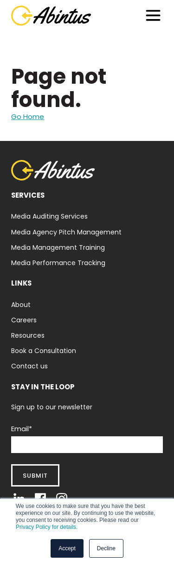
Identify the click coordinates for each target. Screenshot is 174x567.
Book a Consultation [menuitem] (43, 350)
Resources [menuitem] (28, 335)
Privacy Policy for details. (46, 527)
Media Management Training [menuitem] (58, 247)
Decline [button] (106, 548)
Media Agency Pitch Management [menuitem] (66, 232)
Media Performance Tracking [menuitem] (58, 262)
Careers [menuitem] (24, 320)
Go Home (27, 116)
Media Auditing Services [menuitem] (49, 216)
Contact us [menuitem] (29, 366)
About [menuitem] (21, 304)
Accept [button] (67, 548)
